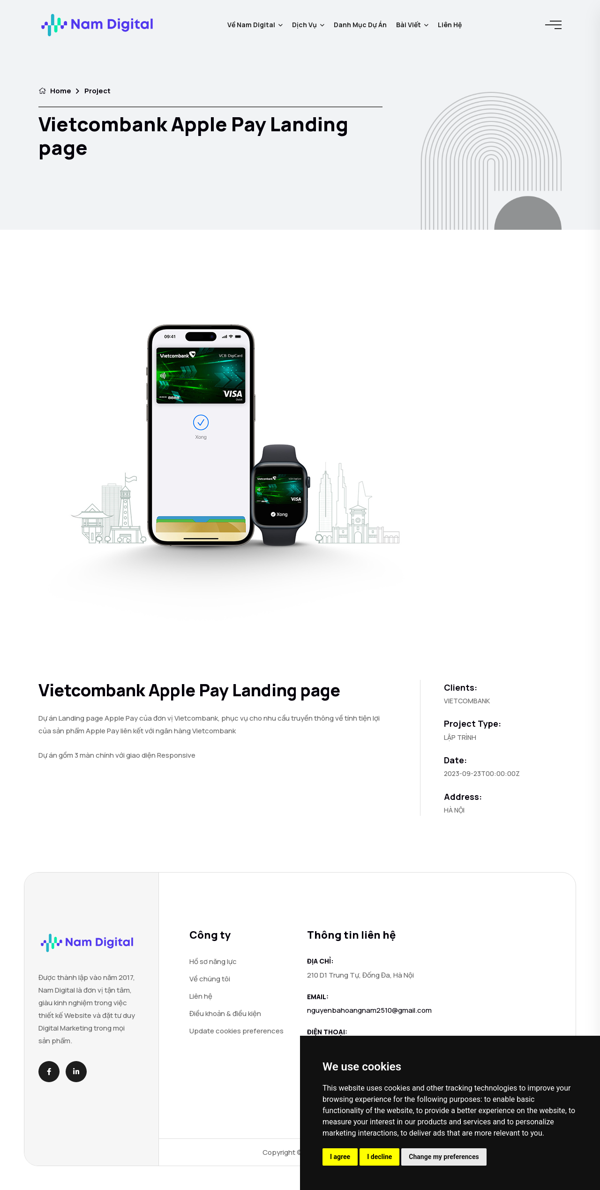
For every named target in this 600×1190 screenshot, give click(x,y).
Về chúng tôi (209, 979)
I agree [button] (340, 1156)
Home (54, 91)
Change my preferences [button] (444, 1156)
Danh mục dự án (360, 24)
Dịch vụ (304, 24)
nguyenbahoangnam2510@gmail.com (369, 1010)
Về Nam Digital (251, 24)
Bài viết (408, 24)
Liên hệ (450, 24)
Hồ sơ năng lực (213, 961)
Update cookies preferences (236, 1031)
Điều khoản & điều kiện (225, 1013)
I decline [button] (379, 1156)
